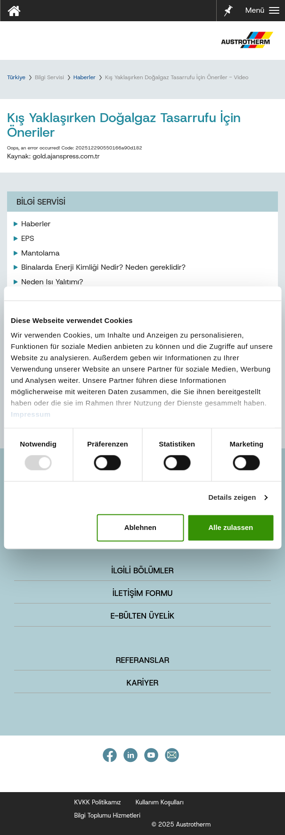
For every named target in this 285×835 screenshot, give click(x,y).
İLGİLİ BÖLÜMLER (142, 570)
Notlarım (227, 9)
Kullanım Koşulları (160, 802)
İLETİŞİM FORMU (142, 593)
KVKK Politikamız (97, 802)
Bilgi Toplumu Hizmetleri (107, 815)
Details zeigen (232, 498)
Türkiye (16, 77)
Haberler (84, 77)
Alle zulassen (230, 527)
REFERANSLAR (143, 660)
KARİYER (143, 683)
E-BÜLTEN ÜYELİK (142, 616)
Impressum (31, 414)
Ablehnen (140, 527)
